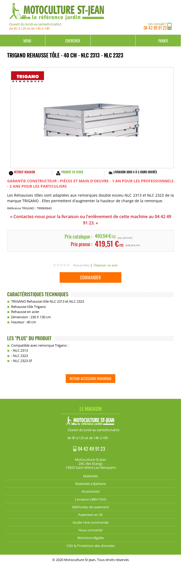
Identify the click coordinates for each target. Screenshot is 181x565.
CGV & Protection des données (91, 545)
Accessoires (91, 491)
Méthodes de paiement (90, 507)
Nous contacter (90, 530)
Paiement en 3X (90, 514)
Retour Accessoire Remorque (90, 378)
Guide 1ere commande (90, 522)
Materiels (90, 476)
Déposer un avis (106, 265)
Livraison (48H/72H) (90, 499)
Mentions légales (90, 537)
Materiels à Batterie (90, 483)
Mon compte (113, 40)
